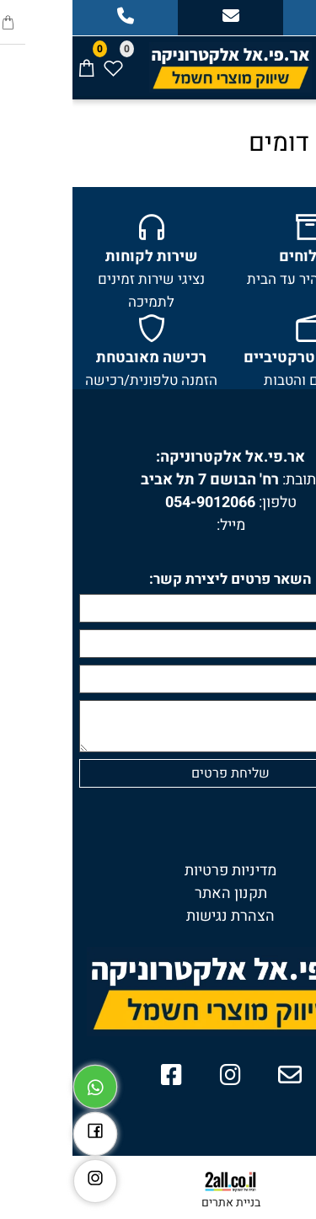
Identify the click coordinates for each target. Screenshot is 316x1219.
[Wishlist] (40, 60)
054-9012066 (138, 502)
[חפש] (275, 60)
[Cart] (13, 60)
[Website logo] (158, 65)
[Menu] (302, 60)
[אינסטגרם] (22, 1177)
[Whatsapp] (22, 1082)
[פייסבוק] (22, 1130)
